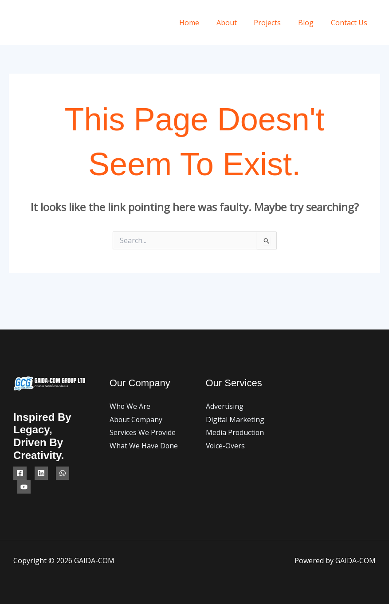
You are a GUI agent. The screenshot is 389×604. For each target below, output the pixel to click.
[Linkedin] (41, 473)
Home (202, 22)
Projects (274, 22)
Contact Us (350, 22)
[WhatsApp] (62, 473)
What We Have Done (144, 446)
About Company (136, 419)
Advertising (225, 406)
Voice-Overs (226, 446)
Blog (310, 22)
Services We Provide (143, 432)
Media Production (235, 432)
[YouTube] (24, 487)
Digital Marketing (235, 419)
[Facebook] (20, 473)
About (237, 22)
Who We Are (130, 406)
